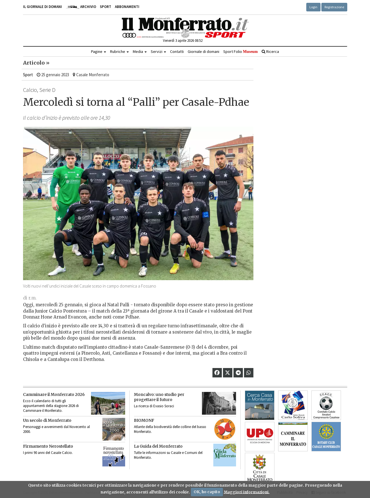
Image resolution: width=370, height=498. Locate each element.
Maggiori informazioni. (247, 491)
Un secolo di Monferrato (47, 420)
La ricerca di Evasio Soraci (154, 406)
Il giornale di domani (42, 6)
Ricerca (270, 51)
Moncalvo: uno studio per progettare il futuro (159, 397)
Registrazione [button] (334, 7)
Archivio (81, 6)
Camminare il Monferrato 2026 (54, 394)
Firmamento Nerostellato (48, 446)
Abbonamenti (127, 6)
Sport (105, 6)
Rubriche (119, 51)
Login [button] (313, 7)
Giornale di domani (203, 51)
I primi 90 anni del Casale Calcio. (48, 452)
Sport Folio (240, 51)
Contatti (177, 51)
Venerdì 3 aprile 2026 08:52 (182, 40)
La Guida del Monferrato (158, 446)
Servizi (158, 51)
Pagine (98, 51)
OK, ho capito (207, 491)
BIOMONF (144, 420)
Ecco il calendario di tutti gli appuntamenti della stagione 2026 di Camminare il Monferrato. (51, 405)
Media (140, 51)
